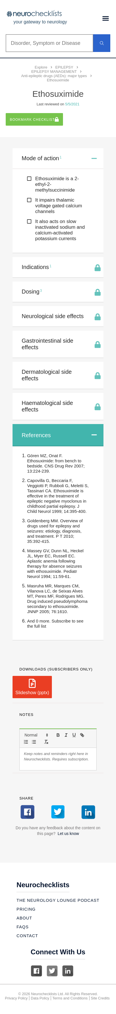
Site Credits (100, 998)
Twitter (52, 971)
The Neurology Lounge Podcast (58, 900)
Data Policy (40, 998)
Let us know (68, 833)
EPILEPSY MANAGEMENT (54, 71)
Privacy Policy (16, 998)
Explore (41, 67)
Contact (27, 935)
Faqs (23, 927)
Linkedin (68, 971)
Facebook (36, 971)
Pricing (26, 909)
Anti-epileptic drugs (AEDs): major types (54, 76)
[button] (36, 735)
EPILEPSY (64, 67)
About (24, 918)
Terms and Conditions (70, 998)
